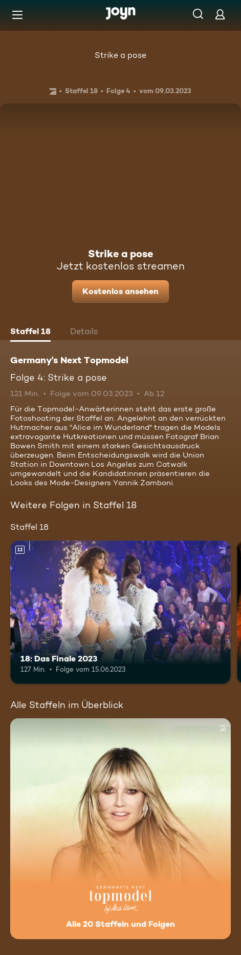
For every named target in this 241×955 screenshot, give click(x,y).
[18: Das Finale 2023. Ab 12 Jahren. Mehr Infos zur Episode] (120, 612)
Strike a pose (120, 55)
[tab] (30, 332)
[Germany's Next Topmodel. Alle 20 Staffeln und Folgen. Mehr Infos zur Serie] (120, 828)
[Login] (220, 14)
